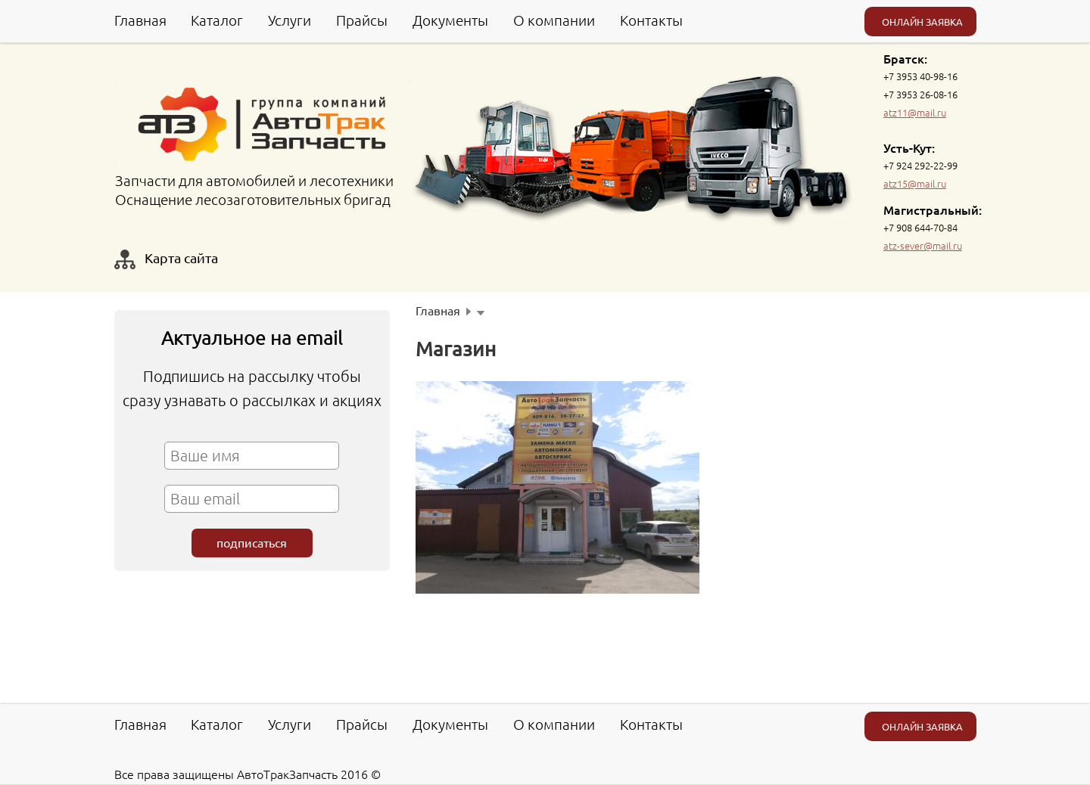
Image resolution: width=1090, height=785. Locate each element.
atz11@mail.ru (914, 112)
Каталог (217, 19)
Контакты (651, 19)
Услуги (289, 19)
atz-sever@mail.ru (922, 245)
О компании (554, 19)
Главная (140, 19)
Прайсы (362, 19)
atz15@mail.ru (914, 183)
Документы (450, 19)
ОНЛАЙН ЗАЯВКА (922, 21)
